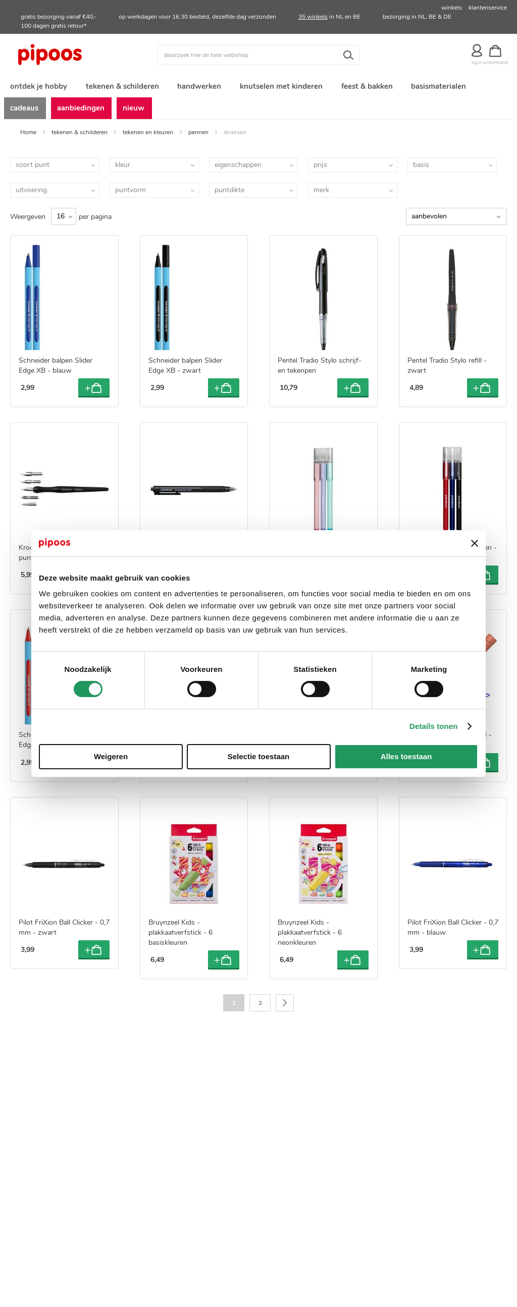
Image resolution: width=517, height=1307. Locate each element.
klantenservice (488, 8)
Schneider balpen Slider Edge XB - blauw (55, 370)
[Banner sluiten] (474, 543)
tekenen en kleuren (148, 136)
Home (28, 136)
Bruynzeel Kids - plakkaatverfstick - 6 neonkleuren (310, 937)
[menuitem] (38, 87)
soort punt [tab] (32, 169)
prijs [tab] (320, 169)
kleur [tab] (122, 169)
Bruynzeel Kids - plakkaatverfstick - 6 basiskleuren (180, 937)
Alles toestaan (406, 756)
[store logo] (72, 55)
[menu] (258, 99)
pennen (198, 136)
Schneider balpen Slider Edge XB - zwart (185, 370)
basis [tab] (421, 169)
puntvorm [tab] (130, 194)
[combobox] (258, 55)
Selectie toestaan (259, 756)
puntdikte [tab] (229, 194)
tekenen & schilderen (79, 136)
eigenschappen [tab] (238, 169)
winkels (451, 8)
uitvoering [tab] (31, 194)
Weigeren (111, 756)
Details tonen (433, 726)
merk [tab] (321, 194)
